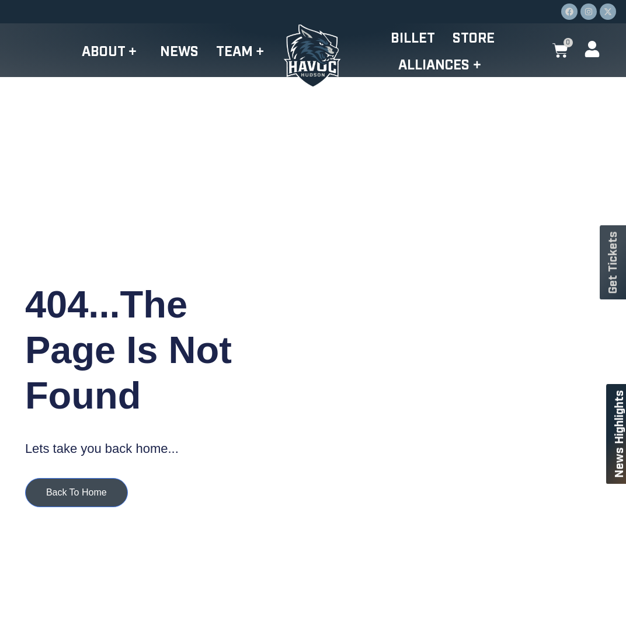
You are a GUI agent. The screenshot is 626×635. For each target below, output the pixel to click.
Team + (243, 50)
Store (474, 37)
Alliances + (442, 63)
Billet (413, 37)
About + (112, 50)
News (179, 50)
